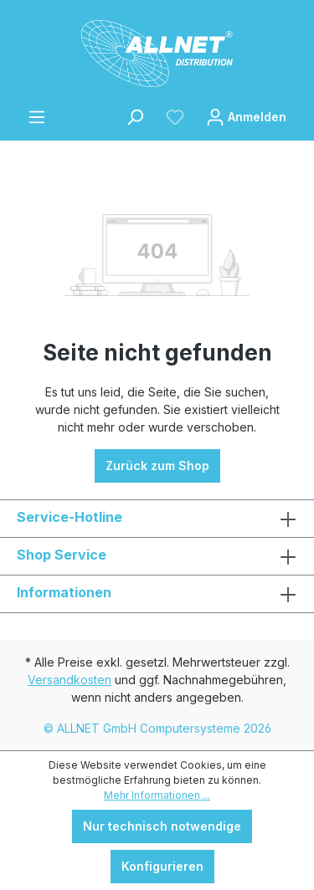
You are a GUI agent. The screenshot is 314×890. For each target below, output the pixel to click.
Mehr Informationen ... (157, 795)
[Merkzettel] (175, 117)
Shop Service (61, 554)
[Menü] (37, 117)
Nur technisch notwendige (162, 826)
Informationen (64, 592)
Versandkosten (69, 680)
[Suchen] (135, 117)
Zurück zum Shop (157, 465)
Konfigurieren (162, 866)
